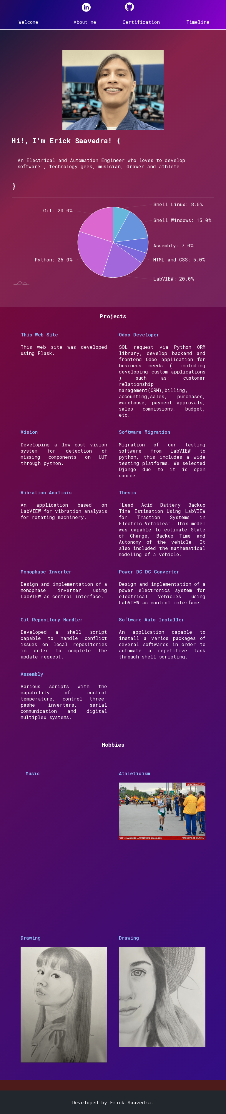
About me (85, 22)
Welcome (28, 22)
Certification (141, 22)
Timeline (198, 22)
